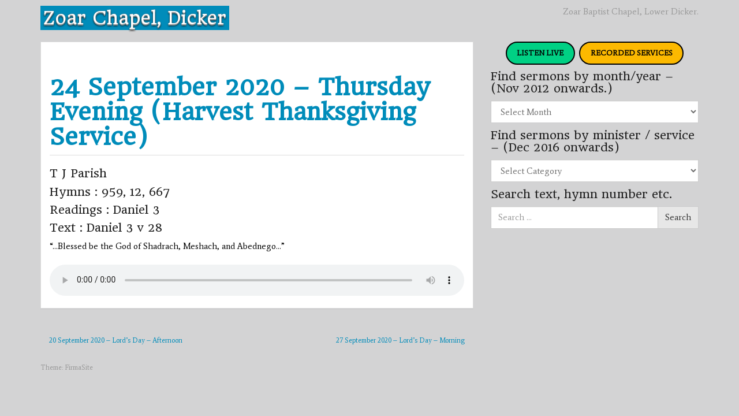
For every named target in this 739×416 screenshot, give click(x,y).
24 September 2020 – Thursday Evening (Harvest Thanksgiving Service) (240, 112)
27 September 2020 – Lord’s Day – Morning (400, 340)
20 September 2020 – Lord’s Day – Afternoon (115, 340)
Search (678, 217)
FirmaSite (79, 367)
